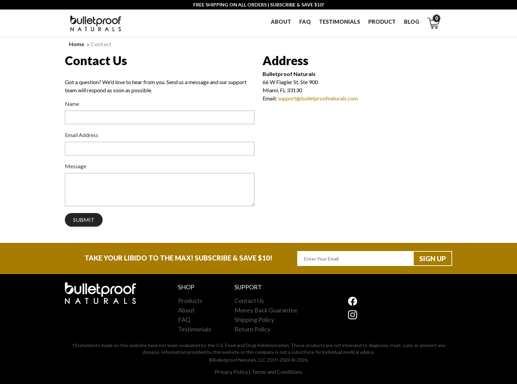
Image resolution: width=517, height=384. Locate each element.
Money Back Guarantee (266, 310)
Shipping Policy (254, 319)
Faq (305, 21)
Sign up (432, 258)
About (281, 21)
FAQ (184, 319)
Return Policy (252, 329)
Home (80, 44)
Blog (411, 21)
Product (382, 21)
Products (190, 300)
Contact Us (249, 300)
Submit (83, 219)
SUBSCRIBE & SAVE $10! (297, 4)
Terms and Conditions (277, 371)
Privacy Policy (231, 371)
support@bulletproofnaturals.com (318, 98)
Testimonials (339, 21)
